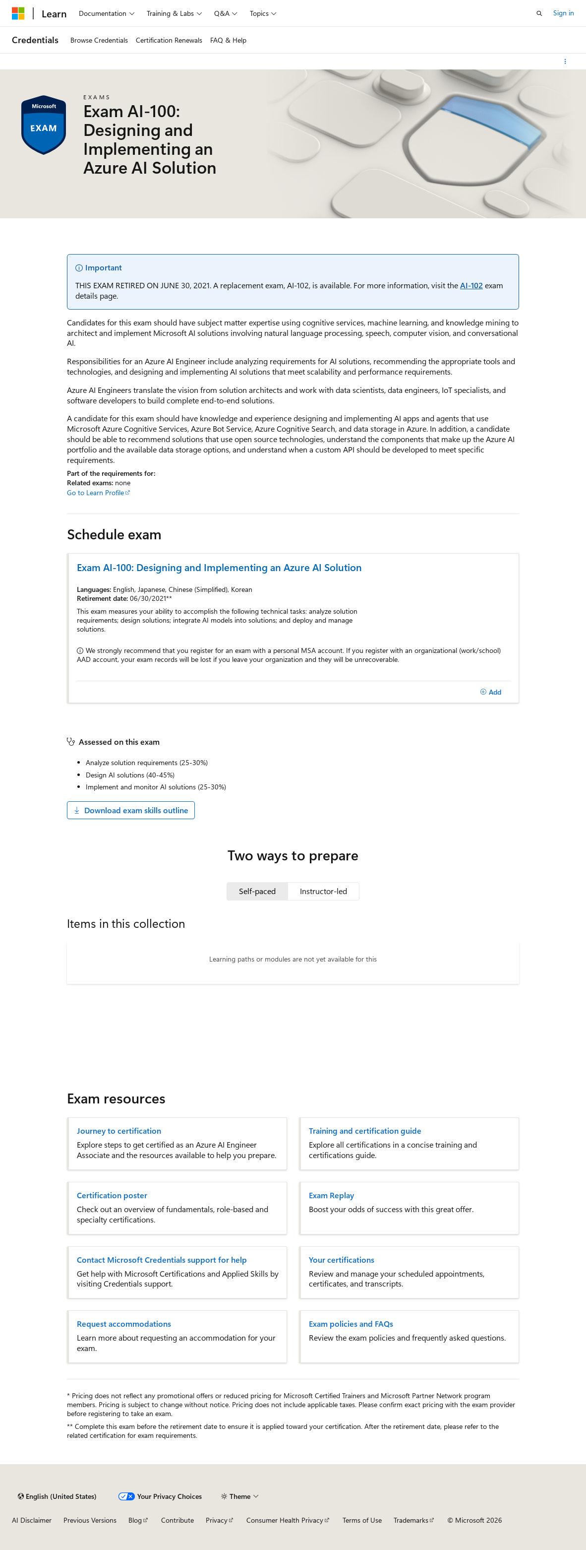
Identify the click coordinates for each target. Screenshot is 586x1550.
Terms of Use (362, 1520)
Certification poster (112, 1195)
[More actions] (565, 61)
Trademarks (411, 1520)
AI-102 (471, 285)
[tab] (257, 891)
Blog (135, 1520)
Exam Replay (331, 1195)
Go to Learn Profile (95, 492)
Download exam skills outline (130, 810)
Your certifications (341, 1260)
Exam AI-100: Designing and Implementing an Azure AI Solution (219, 567)
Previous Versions (90, 1520)
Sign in (563, 12)
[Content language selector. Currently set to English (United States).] (57, 1496)
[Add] (490, 692)
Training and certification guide (365, 1131)
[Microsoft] (18, 13)
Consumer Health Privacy (284, 1520)
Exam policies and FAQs (351, 1324)
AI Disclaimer (32, 1520)
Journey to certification (119, 1131)
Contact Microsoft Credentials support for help (162, 1260)
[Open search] (539, 13)
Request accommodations (124, 1324)
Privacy (217, 1520)
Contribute (177, 1520)
